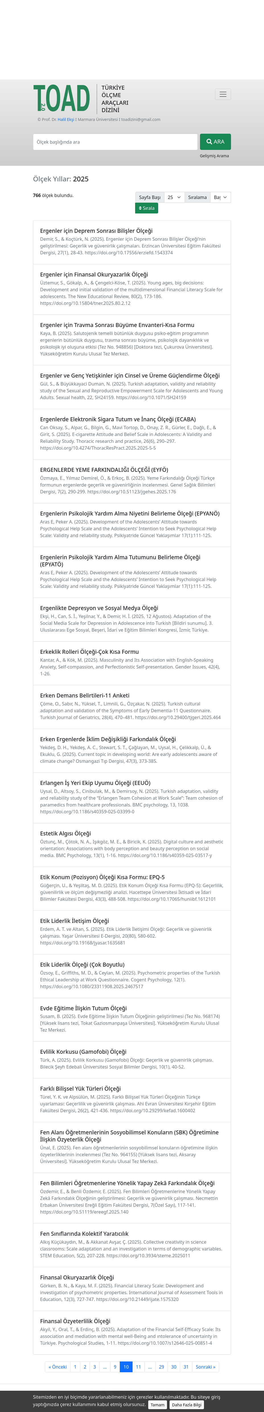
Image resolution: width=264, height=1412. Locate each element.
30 (173, 1367)
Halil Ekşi (66, 119)
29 (161, 1367)
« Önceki (58, 1367)
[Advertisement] (132, 39)
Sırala (146, 208)
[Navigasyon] (223, 94)
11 (138, 1367)
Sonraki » (205, 1367)
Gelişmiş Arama (214, 155)
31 (186, 1367)
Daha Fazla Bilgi (187, 1404)
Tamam (158, 1404)
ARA (215, 141)
